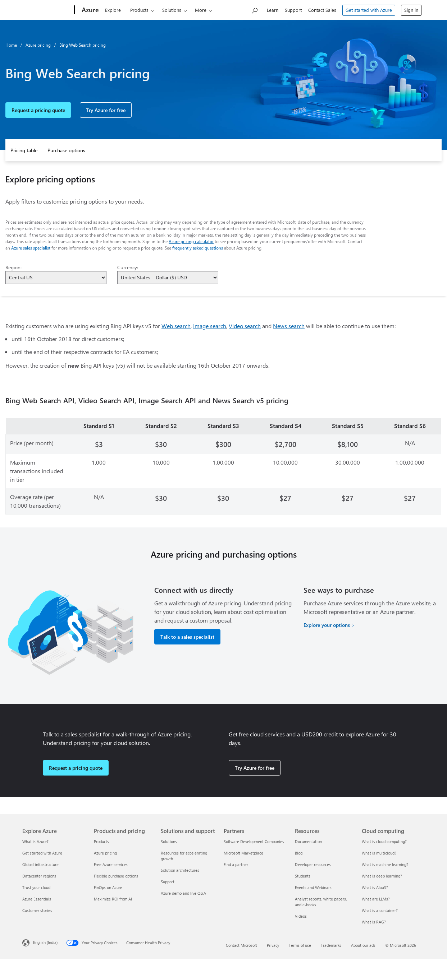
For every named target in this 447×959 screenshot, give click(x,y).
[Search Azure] (254, 9)
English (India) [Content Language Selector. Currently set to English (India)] (45, 942)
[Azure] (84, 10)
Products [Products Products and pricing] (101, 841)
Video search (245, 326)
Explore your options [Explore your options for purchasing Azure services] (327, 625)
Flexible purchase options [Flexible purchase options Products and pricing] (116, 876)
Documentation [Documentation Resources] (308, 841)
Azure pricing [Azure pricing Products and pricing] (105, 853)
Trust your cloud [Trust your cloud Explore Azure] (36, 887)
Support (293, 10)
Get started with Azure (369, 10)
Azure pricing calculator (191, 241)
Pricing (197, 10)
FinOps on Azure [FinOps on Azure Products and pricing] (108, 887)
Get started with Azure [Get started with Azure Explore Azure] (42, 853)
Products (135, 10)
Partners (226, 10)
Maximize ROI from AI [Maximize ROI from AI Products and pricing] (113, 899)
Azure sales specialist (30, 248)
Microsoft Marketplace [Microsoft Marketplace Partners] (243, 853)
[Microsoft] (44, 10)
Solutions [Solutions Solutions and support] (169, 841)
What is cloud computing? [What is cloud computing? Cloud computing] (384, 841)
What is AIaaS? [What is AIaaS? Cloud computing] (375, 887)
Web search (176, 326)
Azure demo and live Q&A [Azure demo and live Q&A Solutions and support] (183, 893)
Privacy (273, 945)
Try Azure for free (106, 110)
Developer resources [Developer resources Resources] (313, 864)
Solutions (167, 10)
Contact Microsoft (241, 945)
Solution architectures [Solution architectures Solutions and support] (180, 870)
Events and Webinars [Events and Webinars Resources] (313, 887)
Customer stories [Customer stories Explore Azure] (37, 910)
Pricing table (23, 150)
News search (289, 326)
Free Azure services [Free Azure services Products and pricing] (111, 864)
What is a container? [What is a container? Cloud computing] (380, 910)
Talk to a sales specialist (187, 636)
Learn (272, 10)
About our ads (363, 945)
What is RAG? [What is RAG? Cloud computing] (374, 922)
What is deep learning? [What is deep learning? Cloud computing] (382, 876)
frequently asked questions (197, 248)
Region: (13, 267)
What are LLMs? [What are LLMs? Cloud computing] (376, 899)
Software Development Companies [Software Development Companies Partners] (254, 841)
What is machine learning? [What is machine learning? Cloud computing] (385, 864)
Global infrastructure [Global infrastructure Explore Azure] (40, 864)
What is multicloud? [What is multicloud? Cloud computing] (379, 853)
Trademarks (331, 945)
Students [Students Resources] (302, 876)
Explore (108, 10)
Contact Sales (322, 10)
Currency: (127, 267)
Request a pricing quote (38, 110)
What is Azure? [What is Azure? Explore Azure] (35, 841)
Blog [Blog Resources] (298, 853)
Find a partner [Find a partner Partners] (236, 864)
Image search (209, 326)
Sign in (411, 10)
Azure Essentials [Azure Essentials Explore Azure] (36, 899)
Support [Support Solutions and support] (167, 881)
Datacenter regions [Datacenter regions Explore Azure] (39, 876)
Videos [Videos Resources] (301, 916)
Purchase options (66, 150)
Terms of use (300, 945)
